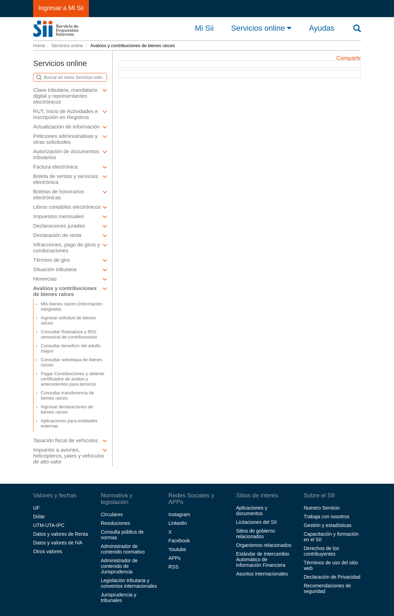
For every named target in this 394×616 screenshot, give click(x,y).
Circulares (112, 514)
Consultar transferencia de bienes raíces (67, 395)
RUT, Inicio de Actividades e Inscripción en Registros (70, 114)
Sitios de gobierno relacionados (255, 533)
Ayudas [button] (321, 28)
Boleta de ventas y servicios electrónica (70, 179)
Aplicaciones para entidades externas (69, 423)
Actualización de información (70, 126)
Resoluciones (115, 523)
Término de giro (70, 260)
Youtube (177, 549)
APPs (174, 558)
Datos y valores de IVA (57, 543)
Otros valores (47, 551)
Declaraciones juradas (70, 226)
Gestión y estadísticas (327, 525)
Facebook (179, 540)
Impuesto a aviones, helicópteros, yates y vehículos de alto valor (70, 456)
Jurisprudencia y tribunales (118, 597)
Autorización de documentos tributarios (70, 154)
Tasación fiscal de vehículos (70, 440)
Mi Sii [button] (204, 28)
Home (39, 45)
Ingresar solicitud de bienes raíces (68, 320)
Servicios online (261, 28)
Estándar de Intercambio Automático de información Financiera (262, 559)
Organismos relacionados (263, 545)
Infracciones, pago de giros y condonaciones (70, 247)
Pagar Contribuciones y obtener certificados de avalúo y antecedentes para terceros (73, 379)
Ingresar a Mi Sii (61, 8)
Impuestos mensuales (70, 216)
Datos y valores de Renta (60, 534)
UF (36, 508)
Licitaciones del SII (256, 522)
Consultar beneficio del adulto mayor (70, 348)
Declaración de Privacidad (332, 577)
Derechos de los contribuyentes (321, 551)
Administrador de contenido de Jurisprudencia (119, 566)
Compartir (348, 58)
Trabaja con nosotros (326, 516)
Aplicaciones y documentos (251, 510)
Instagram (179, 514)
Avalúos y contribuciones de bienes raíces (70, 291)
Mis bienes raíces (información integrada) (71, 306)
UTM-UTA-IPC (49, 525)
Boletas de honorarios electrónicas (70, 194)
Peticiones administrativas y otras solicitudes (70, 139)
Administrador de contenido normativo (123, 549)
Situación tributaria (70, 269)
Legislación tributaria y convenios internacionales (129, 583)
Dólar (39, 516)
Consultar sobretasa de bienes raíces (71, 362)
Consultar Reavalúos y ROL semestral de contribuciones (69, 334)
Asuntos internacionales (262, 574)
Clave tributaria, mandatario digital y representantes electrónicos (70, 96)
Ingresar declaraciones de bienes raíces (67, 409)
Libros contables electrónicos (70, 207)
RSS (173, 567)
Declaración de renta (70, 235)
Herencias (70, 279)
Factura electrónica (70, 167)
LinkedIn (177, 523)
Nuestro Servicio (322, 508)
